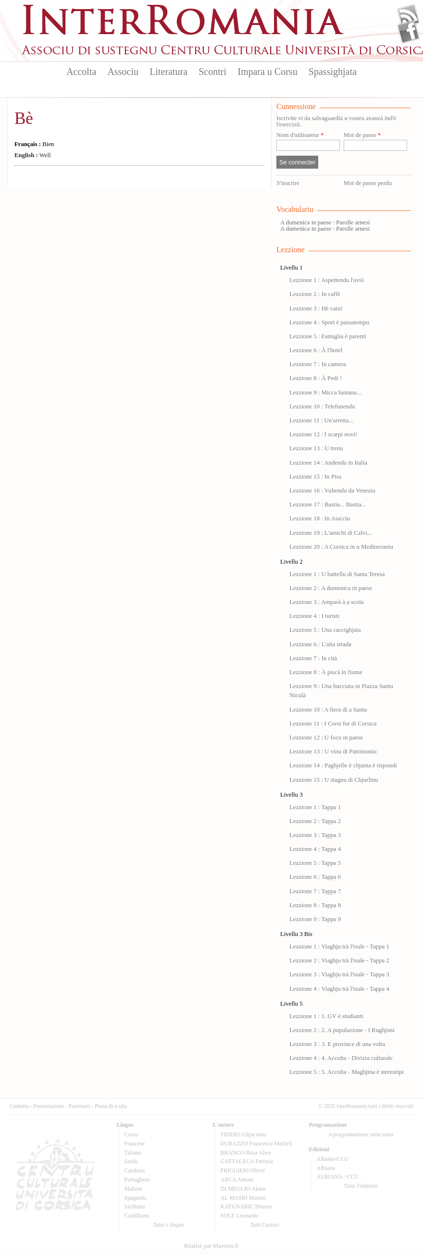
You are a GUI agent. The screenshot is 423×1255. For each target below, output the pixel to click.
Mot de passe (362, 135)
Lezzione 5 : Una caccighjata (325, 630)
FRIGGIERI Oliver (243, 1170)
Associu (123, 71)
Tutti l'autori (264, 1224)
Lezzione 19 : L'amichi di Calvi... (330, 532)
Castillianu (136, 1215)
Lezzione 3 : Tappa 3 (315, 835)
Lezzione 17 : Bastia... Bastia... (327, 504)
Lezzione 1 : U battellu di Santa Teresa (337, 574)
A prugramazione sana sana (360, 1134)
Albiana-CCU (333, 1159)
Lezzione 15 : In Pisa (315, 476)
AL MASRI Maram (243, 1197)
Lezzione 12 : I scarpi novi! (323, 434)
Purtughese (137, 1179)
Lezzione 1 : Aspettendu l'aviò (326, 280)
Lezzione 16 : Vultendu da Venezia (332, 490)
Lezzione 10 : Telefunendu (322, 406)
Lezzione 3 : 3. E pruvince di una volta (337, 1044)
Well (32, 155)
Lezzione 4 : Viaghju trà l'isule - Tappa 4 (339, 988)
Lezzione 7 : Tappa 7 (315, 891)
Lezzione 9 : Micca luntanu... (325, 392)
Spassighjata (333, 71)
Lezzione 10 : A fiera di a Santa (328, 709)
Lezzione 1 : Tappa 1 (315, 807)
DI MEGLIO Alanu (243, 1188)
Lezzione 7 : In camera (317, 364)
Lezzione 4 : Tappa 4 (315, 849)
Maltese (133, 1188)
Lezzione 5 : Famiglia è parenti (327, 336)
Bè (23, 118)
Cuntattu (19, 1106)
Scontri (212, 71)
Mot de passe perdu (368, 183)
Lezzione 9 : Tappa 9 (315, 919)
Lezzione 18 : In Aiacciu (319, 518)
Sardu (131, 1161)
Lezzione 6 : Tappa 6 (315, 877)
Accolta (81, 71)
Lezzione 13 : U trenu (316, 448)
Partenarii (79, 1106)
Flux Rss (408, 15)
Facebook (408, 31)
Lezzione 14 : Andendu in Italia (328, 462)
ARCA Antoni (237, 1179)
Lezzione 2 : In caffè (314, 294)
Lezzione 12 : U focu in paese (326, 737)
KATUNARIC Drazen (246, 1206)
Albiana (326, 1168)
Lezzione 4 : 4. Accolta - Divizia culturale (341, 1058)
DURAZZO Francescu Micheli (256, 1143)
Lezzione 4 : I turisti (314, 616)
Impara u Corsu (267, 71)
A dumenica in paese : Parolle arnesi (325, 222)
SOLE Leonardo (240, 1215)
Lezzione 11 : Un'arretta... (321, 420)
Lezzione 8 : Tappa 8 (315, 905)
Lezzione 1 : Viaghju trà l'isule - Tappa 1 (339, 946)
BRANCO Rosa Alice (246, 1152)
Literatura (168, 71)
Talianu (133, 1152)
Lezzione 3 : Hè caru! (316, 308)
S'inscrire (287, 183)
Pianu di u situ (110, 1106)
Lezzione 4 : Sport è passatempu (329, 322)
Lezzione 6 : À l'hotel (315, 350)
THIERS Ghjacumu (243, 1134)
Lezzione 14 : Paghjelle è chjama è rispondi (343, 765)
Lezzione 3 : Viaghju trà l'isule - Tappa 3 (339, 974)
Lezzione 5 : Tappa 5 (315, 863)
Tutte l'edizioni (361, 1185)
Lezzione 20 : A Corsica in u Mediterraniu (341, 546)
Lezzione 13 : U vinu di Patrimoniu (332, 751)
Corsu (131, 1134)
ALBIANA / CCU (338, 1176)
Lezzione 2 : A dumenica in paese (330, 588)
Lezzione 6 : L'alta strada (320, 644)
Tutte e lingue (168, 1224)
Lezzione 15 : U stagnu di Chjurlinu (333, 779)
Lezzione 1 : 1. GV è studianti (326, 1016)
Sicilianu (134, 1206)
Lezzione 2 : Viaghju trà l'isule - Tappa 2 (339, 960)
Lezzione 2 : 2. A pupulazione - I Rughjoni (342, 1030)
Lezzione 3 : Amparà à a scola (326, 602)
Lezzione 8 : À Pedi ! (315, 378)
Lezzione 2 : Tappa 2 (315, 821)
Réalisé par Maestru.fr (211, 1246)
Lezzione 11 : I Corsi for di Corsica (332, 723)
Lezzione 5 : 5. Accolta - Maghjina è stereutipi (346, 1072)
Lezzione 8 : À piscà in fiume (325, 672)
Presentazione (48, 1106)
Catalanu (134, 1170)
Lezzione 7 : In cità (313, 658)
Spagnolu (135, 1197)
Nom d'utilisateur (299, 135)
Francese (134, 1143)
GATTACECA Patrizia (247, 1161)
